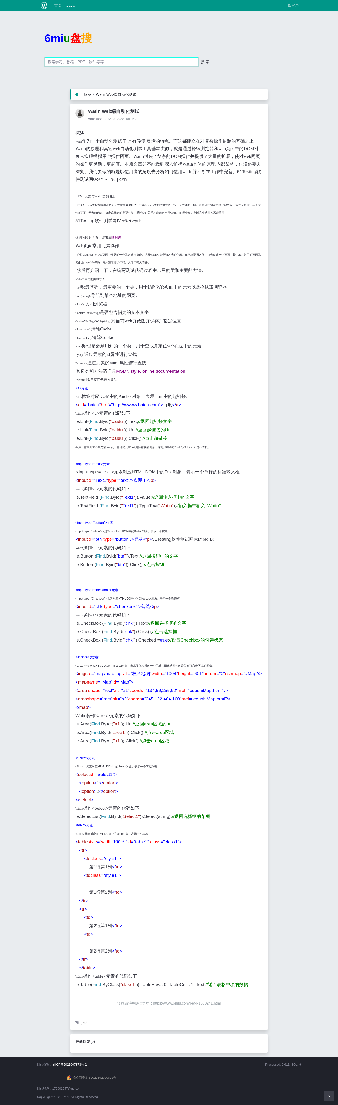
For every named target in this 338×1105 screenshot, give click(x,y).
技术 (85, 1022)
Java (70, 6)
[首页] (77, 94)
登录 (293, 6)
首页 (57, 6)
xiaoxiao (95, 119)
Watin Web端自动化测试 (116, 94)
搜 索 (205, 62)
